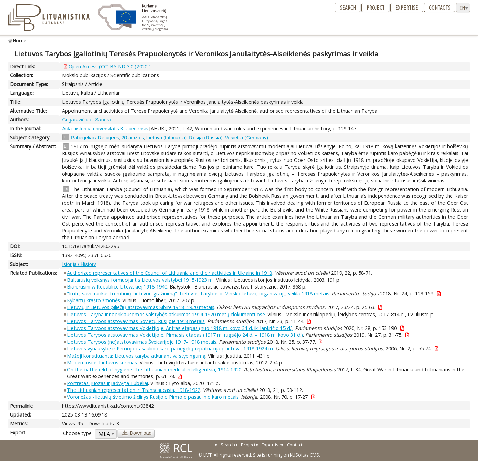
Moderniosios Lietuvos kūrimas (102, 362)
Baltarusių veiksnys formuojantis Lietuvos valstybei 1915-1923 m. (140, 280)
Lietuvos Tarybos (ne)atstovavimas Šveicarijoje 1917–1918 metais (141, 341)
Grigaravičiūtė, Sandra (86, 120)
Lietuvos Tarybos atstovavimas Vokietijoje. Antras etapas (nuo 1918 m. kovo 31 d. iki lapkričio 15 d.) (180, 328)
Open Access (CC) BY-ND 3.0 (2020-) (110, 66)
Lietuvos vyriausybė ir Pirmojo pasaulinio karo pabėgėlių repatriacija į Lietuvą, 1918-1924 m (170, 348)
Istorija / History (79, 264)
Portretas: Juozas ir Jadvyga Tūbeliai (107, 383)
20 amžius (132, 137)
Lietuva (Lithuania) (166, 137)
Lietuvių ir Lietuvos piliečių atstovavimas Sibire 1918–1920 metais (140, 307)
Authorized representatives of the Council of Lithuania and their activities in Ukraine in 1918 (169, 273)
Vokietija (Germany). (247, 137)
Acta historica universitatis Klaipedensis (105, 128)
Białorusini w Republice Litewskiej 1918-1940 (117, 286)
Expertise (406, 7)
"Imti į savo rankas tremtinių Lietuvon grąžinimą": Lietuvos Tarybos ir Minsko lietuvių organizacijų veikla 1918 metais (198, 293)
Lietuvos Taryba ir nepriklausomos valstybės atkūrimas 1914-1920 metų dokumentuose (166, 314)
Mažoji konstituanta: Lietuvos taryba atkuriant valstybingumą (136, 356)
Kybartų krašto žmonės (93, 300)
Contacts (439, 7)
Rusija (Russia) (206, 137)
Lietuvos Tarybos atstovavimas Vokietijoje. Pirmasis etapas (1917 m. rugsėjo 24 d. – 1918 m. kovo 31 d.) (185, 335)
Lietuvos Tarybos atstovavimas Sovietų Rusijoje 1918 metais (136, 321)
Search (348, 7)
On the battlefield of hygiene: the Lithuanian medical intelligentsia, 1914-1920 (154, 369)
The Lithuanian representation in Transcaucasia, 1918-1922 (133, 390)
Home (19, 40)
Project (376, 7)
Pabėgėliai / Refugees (95, 137)
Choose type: (78, 433)
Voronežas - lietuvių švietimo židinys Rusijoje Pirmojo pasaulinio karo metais (153, 397)
